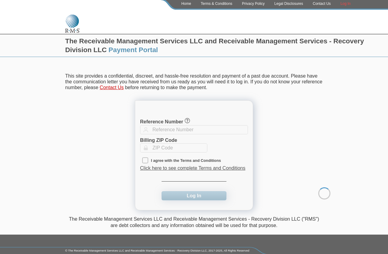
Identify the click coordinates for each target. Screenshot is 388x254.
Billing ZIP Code (158, 140)
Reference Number (161, 121)
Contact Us (322, 4)
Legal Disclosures (288, 4)
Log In (345, 4)
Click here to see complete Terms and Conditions (192, 168)
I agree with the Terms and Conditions (186, 160)
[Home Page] (72, 22)
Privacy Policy (253, 4)
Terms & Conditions (216, 4)
